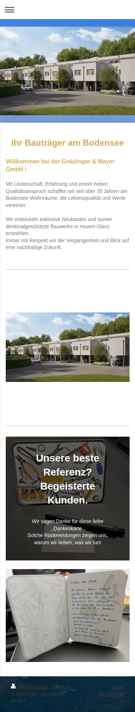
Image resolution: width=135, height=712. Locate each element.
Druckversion (30, 687)
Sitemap (61, 687)
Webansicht (111, 694)
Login (118, 687)
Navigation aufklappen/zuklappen (67, 9)
